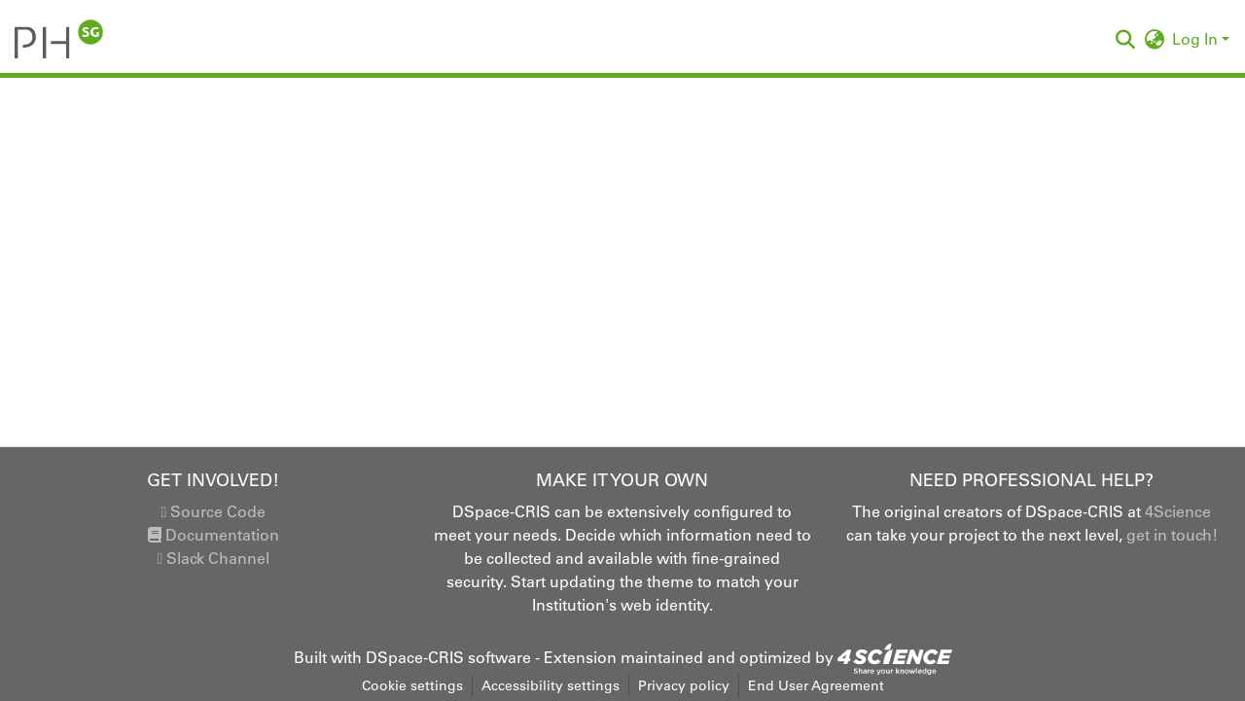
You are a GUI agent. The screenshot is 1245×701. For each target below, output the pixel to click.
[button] (59, 38)
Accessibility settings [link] (550, 685)
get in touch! (1172, 534)
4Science (1178, 511)
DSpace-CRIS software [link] (448, 657)
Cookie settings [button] (412, 685)
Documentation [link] (213, 534)
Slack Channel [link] (213, 558)
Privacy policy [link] (683, 685)
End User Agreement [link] (816, 685)
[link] (894, 657)
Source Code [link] (213, 511)
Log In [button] (1197, 39)
